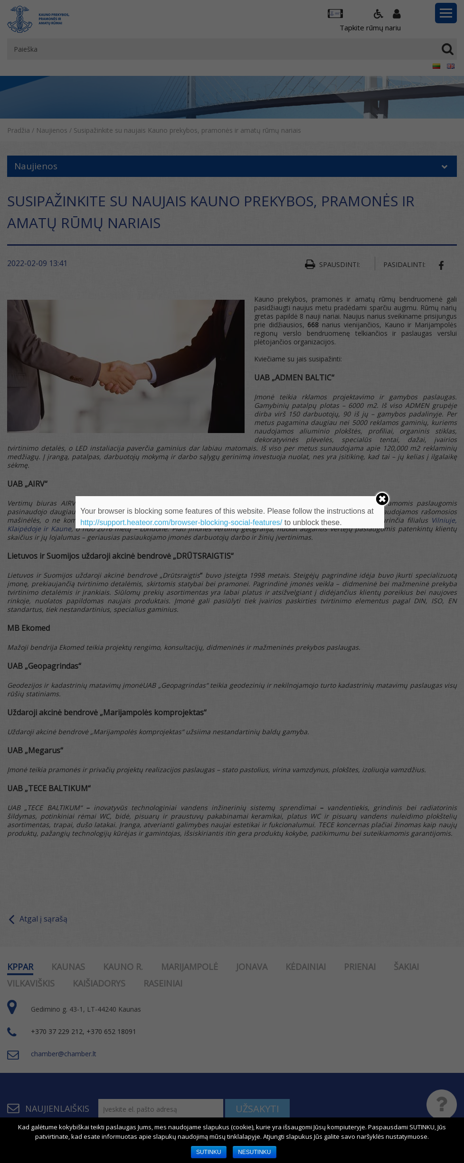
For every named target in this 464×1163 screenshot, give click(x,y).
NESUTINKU (254, 1152)
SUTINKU (208, 1152)
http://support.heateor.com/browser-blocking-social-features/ (181, 522)
